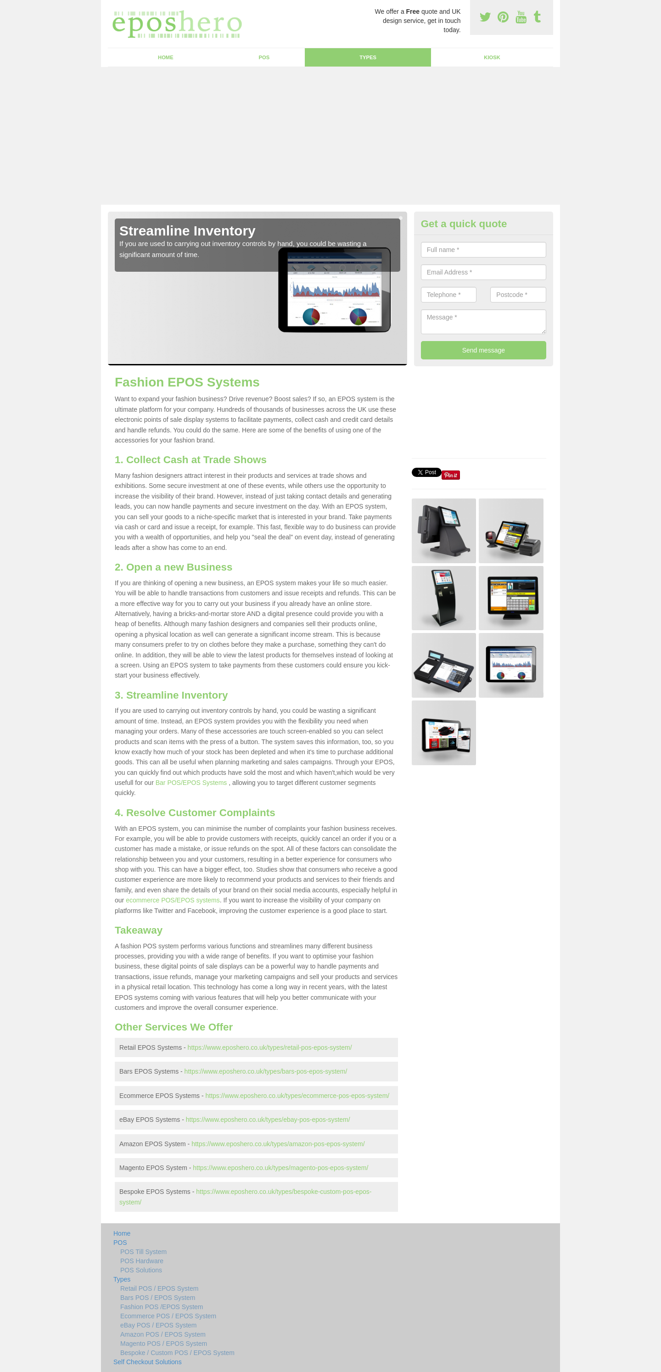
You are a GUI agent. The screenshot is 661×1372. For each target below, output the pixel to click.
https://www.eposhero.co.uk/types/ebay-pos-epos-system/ (268, 1119)
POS (264, 57)
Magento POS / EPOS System (163, 1343)
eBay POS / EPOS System (158, 1325)
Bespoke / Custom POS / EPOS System (177, 1352)
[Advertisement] (330, 136)
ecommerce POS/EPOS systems (173, 900)
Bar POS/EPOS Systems (191, 782)
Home (166, 57)
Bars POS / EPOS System (157, 1297)
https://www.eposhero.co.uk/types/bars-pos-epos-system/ (266, 1071)
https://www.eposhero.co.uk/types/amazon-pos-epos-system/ (277, 1144)
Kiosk (492, 57)
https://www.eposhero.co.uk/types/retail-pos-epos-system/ (270, 1047)
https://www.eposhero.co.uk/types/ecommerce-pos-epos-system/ (297, 1095)
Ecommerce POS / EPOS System (168, 1316)
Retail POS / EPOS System (159, 1288)
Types (367, 57)
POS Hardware (141, 1261)
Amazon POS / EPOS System (163, 1334)
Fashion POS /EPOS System (161, 1306)
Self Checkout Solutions (147, 1362)
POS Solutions (141, 1270)
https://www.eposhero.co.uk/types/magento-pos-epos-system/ (280, 1167)
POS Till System (143, 1251)
